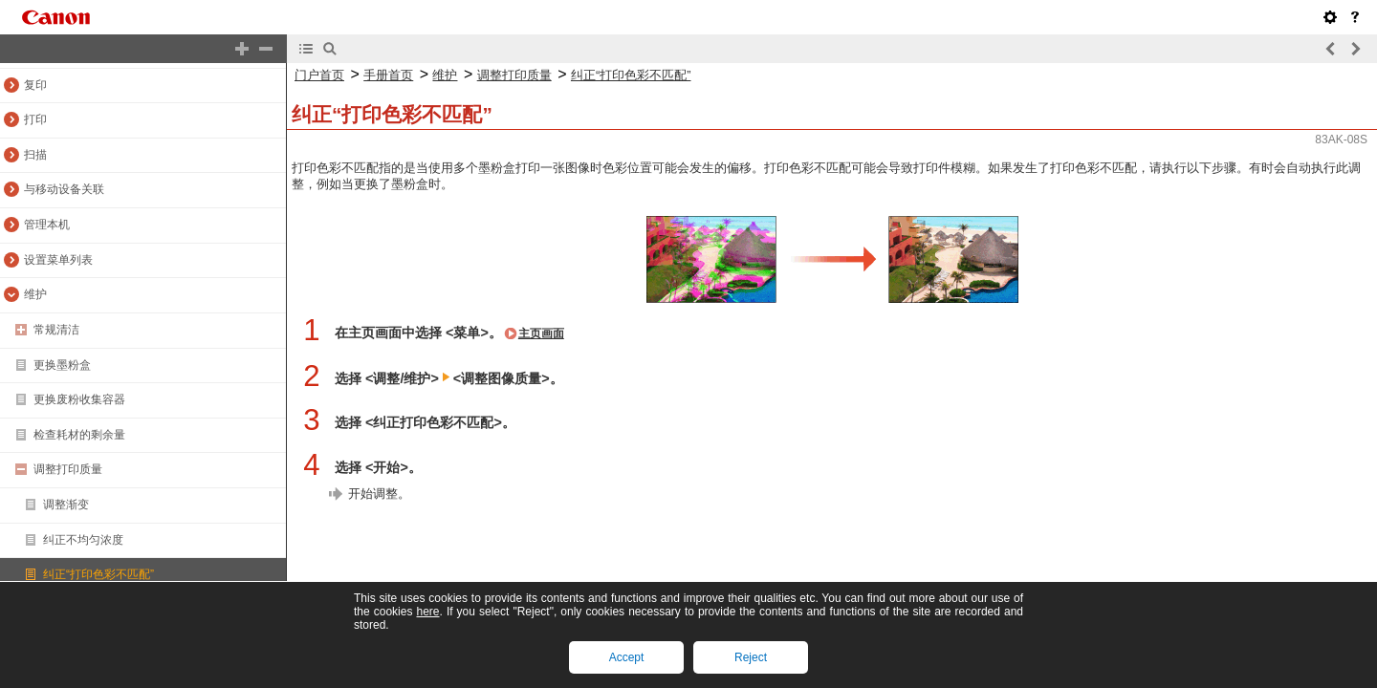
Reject (750, 657)
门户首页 (319, 75)
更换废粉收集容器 (79, 399)
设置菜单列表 (58, 260)
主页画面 (541, 333)
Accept (627, 657)
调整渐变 (66, 504)
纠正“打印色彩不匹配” (98, 574)
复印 (35, 85)
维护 (35, 294)
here (427, 611)
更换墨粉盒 (62, 365)
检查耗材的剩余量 (79, 434)
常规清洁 (56, 329)
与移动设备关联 (64, 189)
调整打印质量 (67, 469)
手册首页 (388, 75)
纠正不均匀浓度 (83, 540)
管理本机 (47, 224)
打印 (35, 119)
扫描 (35, 154)
